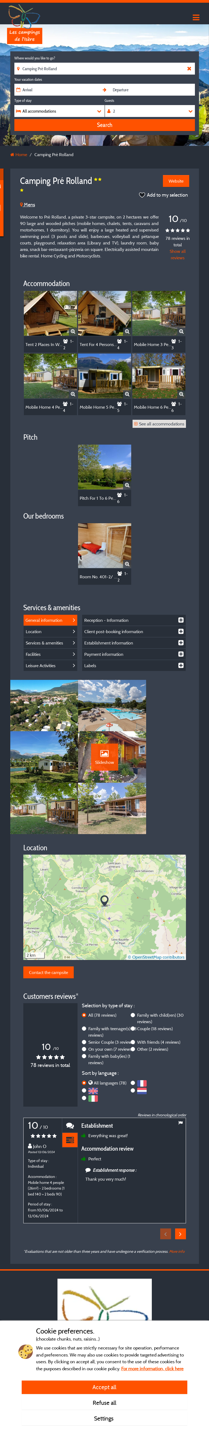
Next (180, 1187)
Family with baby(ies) (109, 1013)
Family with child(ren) (160, 972)
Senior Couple (111, 996)
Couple (155, 982)
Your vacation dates (28, 79)
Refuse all (104, 1402)
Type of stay (22, 100)
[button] (104, 855)
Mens (27, 205)
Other (152, 1003)
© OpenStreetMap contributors (156, 910)
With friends (158, 996)
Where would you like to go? (34, 58)
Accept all (104, 1387)
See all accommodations (159, 423)
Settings (104, 1418)
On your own (110, 1003)
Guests (109, 100)
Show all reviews (178, 254)
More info (177, 1205)
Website (176, 181)
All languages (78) (110, 1036)
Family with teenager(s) (112, 986)
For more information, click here (152, 1368)
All (102, 969)
